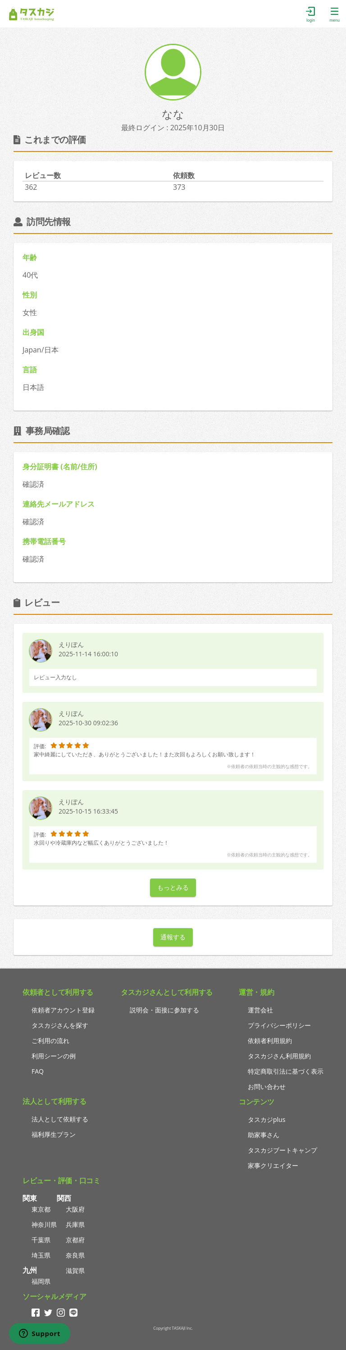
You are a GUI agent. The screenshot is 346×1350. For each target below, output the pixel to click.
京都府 (75, 1240)
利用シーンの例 (54, 1056)
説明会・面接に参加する (164, 1010)
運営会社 (260, 1010)
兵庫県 (75, 1224)
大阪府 (75, 1209)
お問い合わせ (267, 1086)
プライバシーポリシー (279, 1025)
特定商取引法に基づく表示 (285, 1071)
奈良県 (75, 1255)
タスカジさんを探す (60, 1025)
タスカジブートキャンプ (282, 1150)
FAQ (38, 1071)
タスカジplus (266, 1119)
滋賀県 (75, 1270)
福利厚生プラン (54, 1134)
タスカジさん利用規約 (279, 1056)
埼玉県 (41, 1255)
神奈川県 (44, 1224)
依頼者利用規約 (270, 1040)
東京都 (41, 1209)
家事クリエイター (273, 1165)
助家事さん (263, 1134)
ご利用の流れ (50, 1040)
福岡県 (41, 1281)
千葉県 (41, 1240)
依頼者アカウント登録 (63, 1010)
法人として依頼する (60, 1119)
